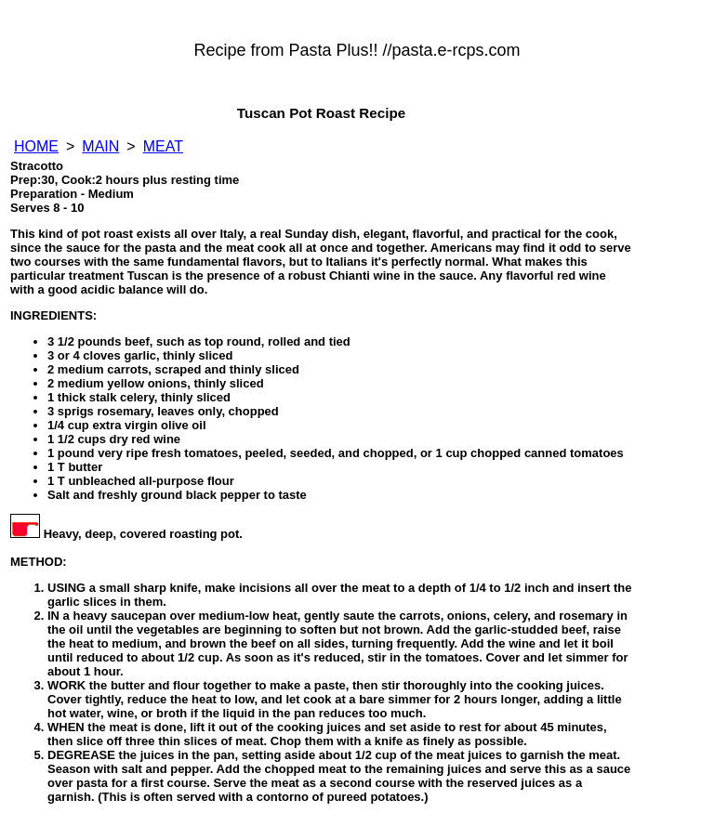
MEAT (163, 146)
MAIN (100, 146)
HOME (36, 146)
